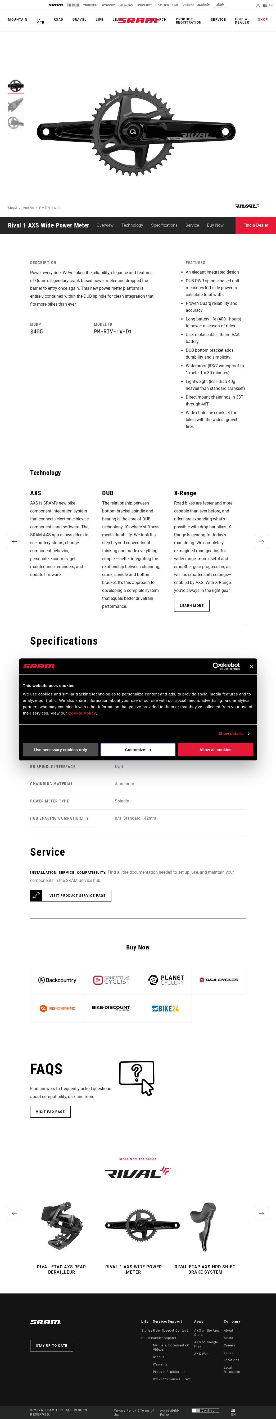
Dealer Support (165, 1338)
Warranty (160, 1364)
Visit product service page (77, 896)
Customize (138, 749)
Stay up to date (51, 1345)
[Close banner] (251, 666)
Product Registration (189, 20)
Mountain (18, 19)
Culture (147, 1338)
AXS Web (201, 1354)
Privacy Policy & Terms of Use (134, 1413)
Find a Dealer (242, 20)
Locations (231, 1360)
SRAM (12, 208)
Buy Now (215, 225)
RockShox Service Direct (172, 1379)
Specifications (164, 225)
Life (100, 19)
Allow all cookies (216, 749)
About (228, 1330)
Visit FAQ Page (50, 1112)
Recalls (158, 1357)
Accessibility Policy (170, 1413)
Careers (230, 1345)
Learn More (192, 606)
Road (59, 19)
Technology (132, 225)
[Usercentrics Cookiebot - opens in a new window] (216, 666)
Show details (230, 733)
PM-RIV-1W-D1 (50, 208)
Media (228, 1338)
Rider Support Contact (170, 1330)
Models (28, 208)
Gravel (80, 19)
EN (268, 6)
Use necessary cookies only (60, 749)
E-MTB (41, 20)
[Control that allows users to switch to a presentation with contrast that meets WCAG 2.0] (205, 1410)
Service (218, 19)
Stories (146, 1330)
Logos (228, 1353)
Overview (105, 225)
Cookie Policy (82, 713)
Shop (263, 19)
